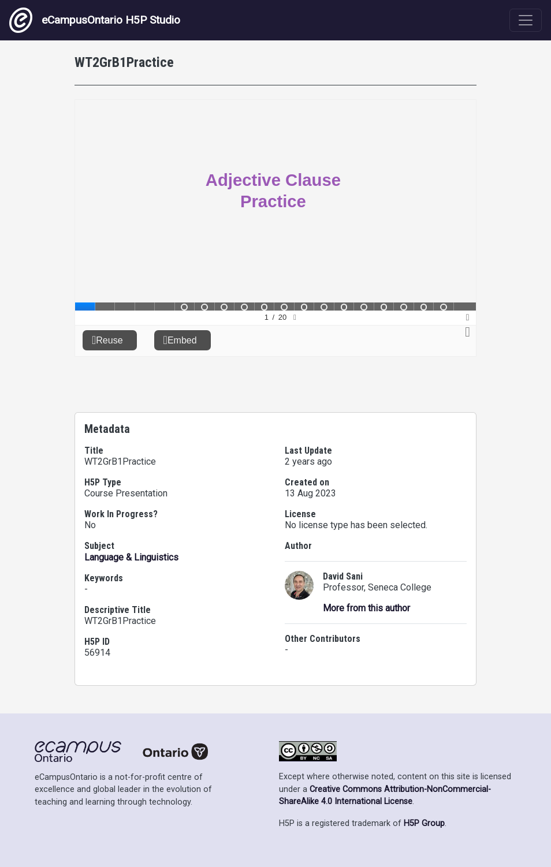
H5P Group (424, 823)
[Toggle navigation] (525, 20)
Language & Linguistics (131, 557)
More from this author (366, 608)
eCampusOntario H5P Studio (94, 20)
